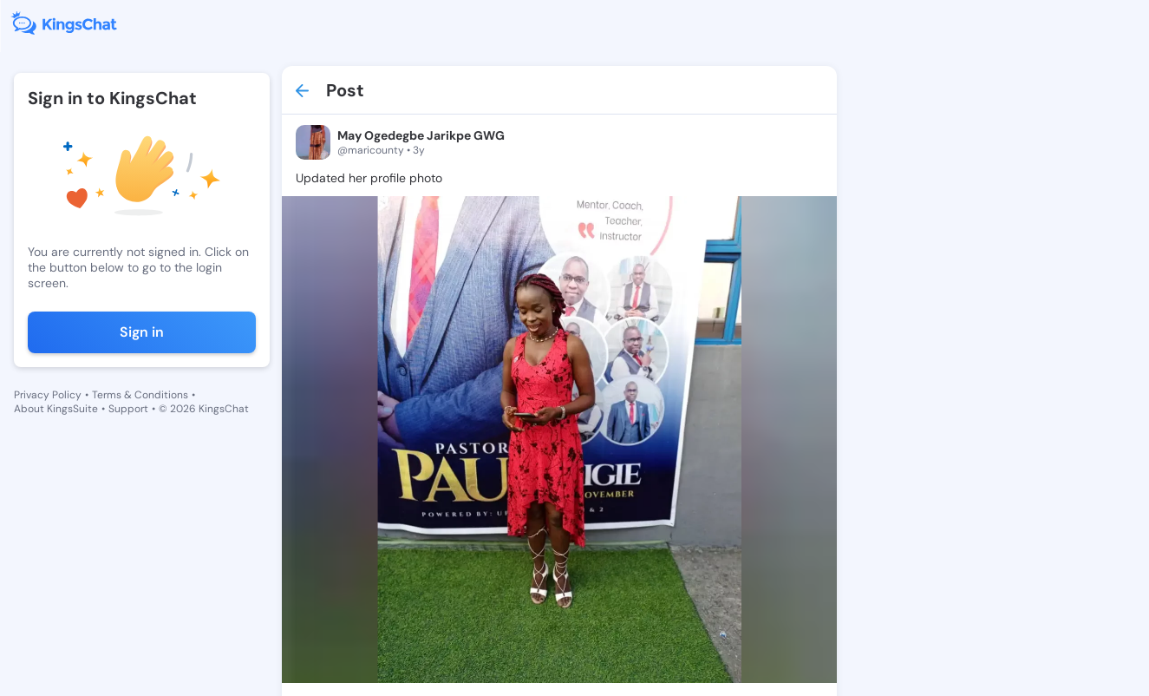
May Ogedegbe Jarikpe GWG (421, 135)
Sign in (142, 332)
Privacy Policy (48, 395)
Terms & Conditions (140, 395)
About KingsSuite (56, 409)
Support (128, 409)
